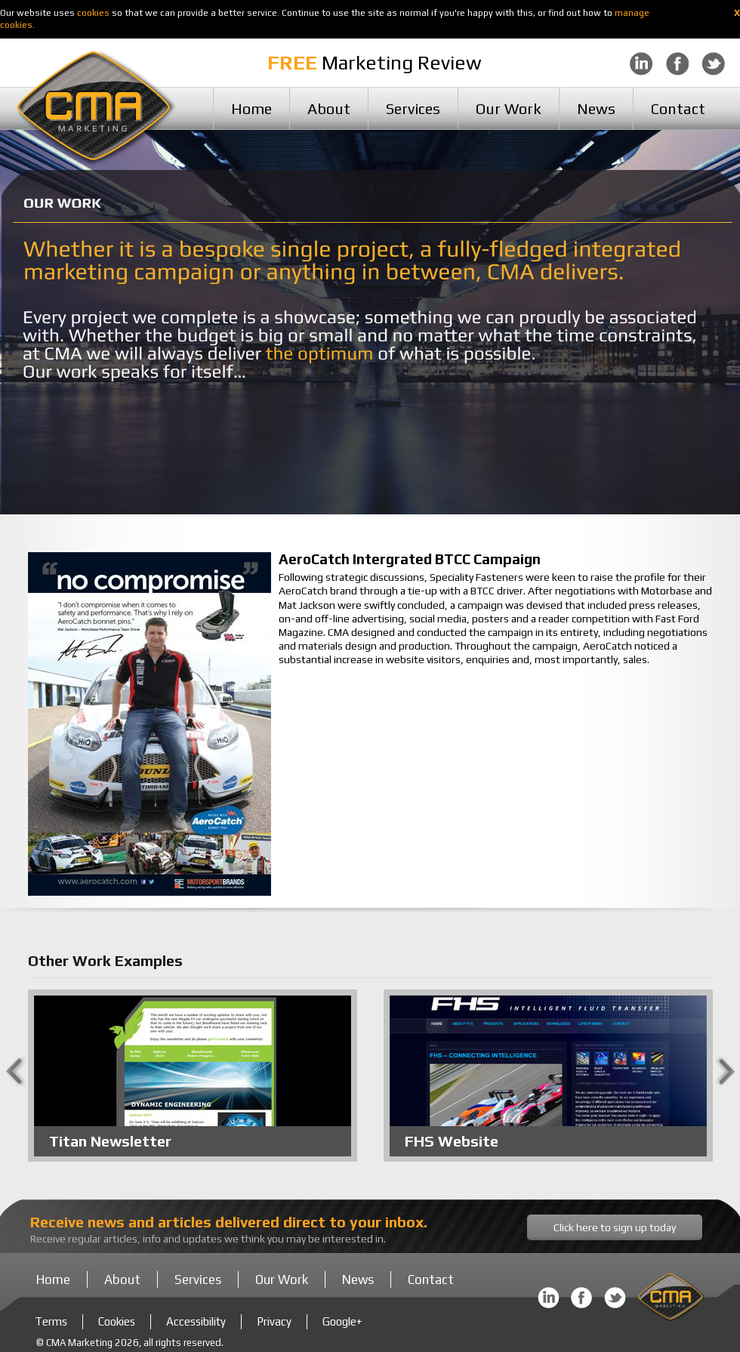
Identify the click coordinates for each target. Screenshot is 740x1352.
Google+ (342, 1321)
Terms (51, 1321)
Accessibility (196, 1321)
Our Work (508, 108)
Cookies (116, 1321)
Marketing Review (374, 62)
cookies (93, 13)
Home (251, 108)
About (328, 108)
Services (413, 108)
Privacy (274, 1321)
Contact (678, 108)
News (596, 108)
